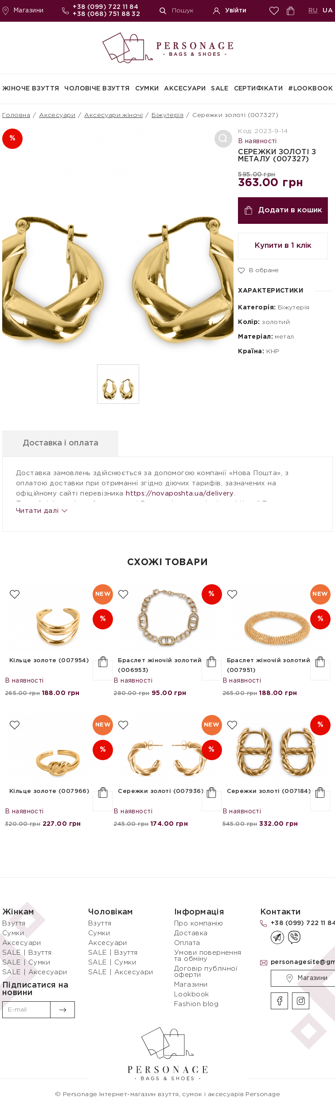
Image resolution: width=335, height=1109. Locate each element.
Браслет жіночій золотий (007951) (269, 665)
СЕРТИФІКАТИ (258, 88)
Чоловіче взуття (96, 88)
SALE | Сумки (26, 962)
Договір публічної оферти (206, 972)
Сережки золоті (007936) (160, 791)
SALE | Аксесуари (34, 972)
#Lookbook (310, 88)
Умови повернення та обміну (208, 956)
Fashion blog (196, 1004)
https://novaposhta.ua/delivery (180, 493)
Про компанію (198, 923)
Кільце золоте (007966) (49, 791)
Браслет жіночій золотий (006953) (160, 665)
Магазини (22, 11)
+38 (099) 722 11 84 (105, 7)
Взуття (14, 923)
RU (313, 10)
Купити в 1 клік (283, 245)
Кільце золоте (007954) (49, 660)
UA (328, 10)
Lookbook (191, 994)
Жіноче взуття (30, 88)
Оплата (187, 943)
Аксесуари (185, 88)
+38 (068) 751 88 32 (106, 14)
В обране (258, 270)
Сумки (147, 88)
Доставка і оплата (60, 443)
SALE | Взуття (26, 953)
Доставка (190, 933)
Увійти (229, 11)
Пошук (177, 11)
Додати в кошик (283, 210)
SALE (220, 88)
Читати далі (41, 511)
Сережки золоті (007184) (269, 791)
